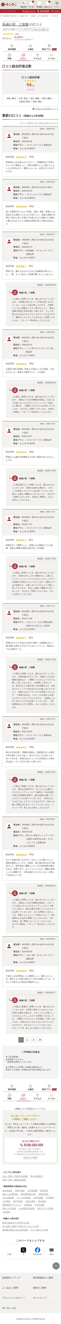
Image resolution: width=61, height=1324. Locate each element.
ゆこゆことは (9, 1308)
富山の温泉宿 (36, 1176)
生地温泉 (28, 1205)
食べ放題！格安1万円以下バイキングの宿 (20, 1226)
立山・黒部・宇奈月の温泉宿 (15, 1176)
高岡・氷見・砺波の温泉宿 (14, 1180)
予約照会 (39, 4)
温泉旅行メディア (11, 1277)
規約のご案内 (40, 1287)
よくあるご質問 (10, 1287)
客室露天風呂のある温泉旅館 (15, 1230)
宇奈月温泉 (39, 1205)
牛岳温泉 (50, 1198)
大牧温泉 (6, 1212)
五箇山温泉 (30, 1201)
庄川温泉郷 (32, 1190)
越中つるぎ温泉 (9, 1208)
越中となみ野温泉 (10, 1194)
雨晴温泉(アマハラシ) (11, 1205)
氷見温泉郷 (38, 1198)
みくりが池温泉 (24, 1198)
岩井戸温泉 (18, 1201)
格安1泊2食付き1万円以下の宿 (15, 1223)
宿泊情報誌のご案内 (43, 1277)
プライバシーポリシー (13, 1298)
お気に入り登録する (40, 29)
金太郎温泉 (7, 1190)
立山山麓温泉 (8, 1198)
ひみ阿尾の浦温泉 (26, 1208)
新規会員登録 (43, 11)
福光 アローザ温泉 (45, 1208)
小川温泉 (6, 1201)
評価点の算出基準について (47, 109)
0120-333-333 (33, 1145)
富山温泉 (42, 1201)
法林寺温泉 (43, 1194)
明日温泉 (44, 1190)
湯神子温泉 (20, 1190)
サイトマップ (40, 1298)
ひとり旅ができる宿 (39, 1230)
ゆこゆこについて (28, 11)
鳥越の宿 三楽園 (27, 16)
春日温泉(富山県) (28, 1194)
